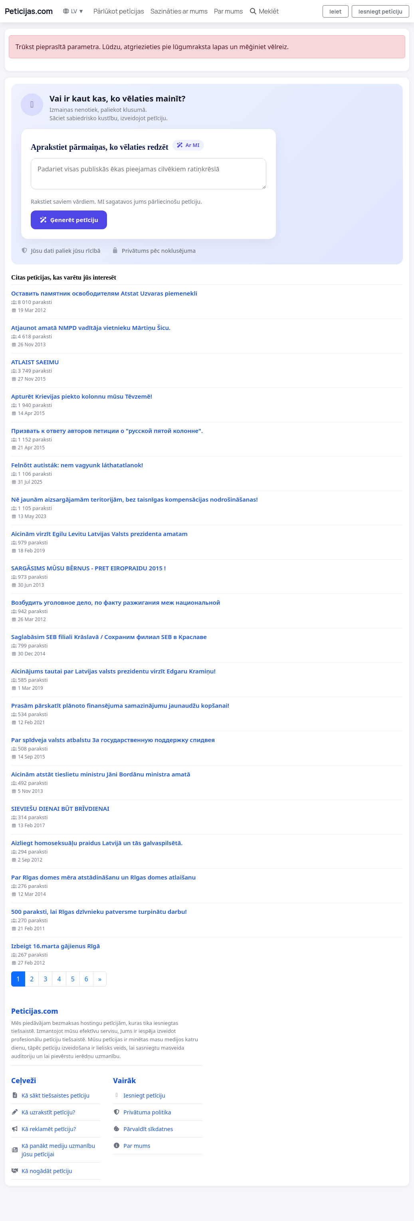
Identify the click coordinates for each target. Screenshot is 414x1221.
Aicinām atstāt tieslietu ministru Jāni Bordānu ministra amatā (100, 774)
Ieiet (335, 11)
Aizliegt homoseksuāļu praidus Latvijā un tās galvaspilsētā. (97, 843)
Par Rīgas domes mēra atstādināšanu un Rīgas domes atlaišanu (103, 877)
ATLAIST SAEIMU (35, 362)
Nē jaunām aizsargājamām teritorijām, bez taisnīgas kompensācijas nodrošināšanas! (134, 499)
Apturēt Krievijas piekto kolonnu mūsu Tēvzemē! (81, 396)
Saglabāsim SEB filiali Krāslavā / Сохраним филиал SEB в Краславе (109, 637)
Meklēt (264, 11)
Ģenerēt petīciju (69, 220)
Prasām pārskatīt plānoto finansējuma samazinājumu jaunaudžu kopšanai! (120, 705)
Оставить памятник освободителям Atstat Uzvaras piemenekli (104, 293)
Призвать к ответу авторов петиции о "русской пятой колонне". (107, 431)
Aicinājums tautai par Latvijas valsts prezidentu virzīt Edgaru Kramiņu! (113, 671)
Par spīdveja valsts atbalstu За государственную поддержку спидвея (113, 740)
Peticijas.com (29, 11)
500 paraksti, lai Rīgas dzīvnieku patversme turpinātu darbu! (99, 911)
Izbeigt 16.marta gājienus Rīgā (55, 946)
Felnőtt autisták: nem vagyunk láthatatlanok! (77, 465)
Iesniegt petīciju (380, 11)
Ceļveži (23, 1080)
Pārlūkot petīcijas (118, 11)
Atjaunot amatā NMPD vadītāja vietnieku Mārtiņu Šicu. (90, 328)
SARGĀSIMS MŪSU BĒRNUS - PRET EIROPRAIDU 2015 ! (88, 568)
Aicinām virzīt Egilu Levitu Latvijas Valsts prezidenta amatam (99, 534)
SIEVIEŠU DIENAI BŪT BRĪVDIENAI (60, 808)
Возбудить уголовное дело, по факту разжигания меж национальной (115, 602)
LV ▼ (73, 11)
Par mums (228, 11)
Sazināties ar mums (179, 11)
